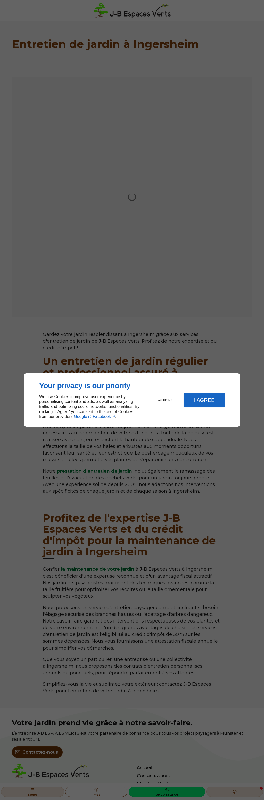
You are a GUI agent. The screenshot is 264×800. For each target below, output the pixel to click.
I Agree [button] (204, 400)
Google (80, 416)
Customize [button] (165, 400)
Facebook (102, 416)
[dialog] (132, 400)
